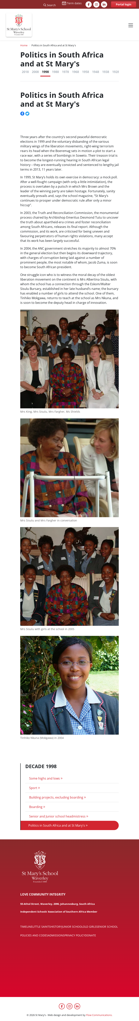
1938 (105, 72)
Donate (90, 935)
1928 (115, 72)
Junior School (72, 926)
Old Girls (89, 926)
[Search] (49, 4)
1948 (95, 72)
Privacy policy (74, 935)
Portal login (123, 4)
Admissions (56, 935)
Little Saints (41, 926)
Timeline (26, 926)
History (56, 926)
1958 (85, 72)
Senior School (107, 926)
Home (23, 45)
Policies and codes (34, 935)
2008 (35, 72)
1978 (65, 72)
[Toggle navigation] (130, 25)
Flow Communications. (99, 1015)
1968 (75, 72)
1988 (55, 72)
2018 (25, 72)
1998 (45, 72)
